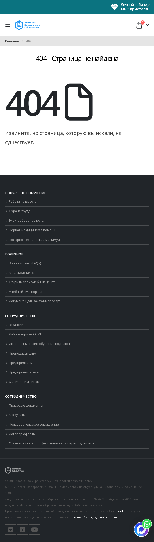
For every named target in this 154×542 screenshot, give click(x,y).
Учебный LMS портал (25, 292)
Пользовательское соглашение (34, 424)
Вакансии (16, 325)
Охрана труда (19, 211)
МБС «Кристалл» (21, 273)
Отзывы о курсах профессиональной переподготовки (51, 443)
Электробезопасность (26, 220)
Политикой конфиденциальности (93, 517)
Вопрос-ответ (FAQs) (25, 263)
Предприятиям (21, 363)
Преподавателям (22, 353)
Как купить (17, 415)
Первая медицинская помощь (32, 230)
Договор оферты (22, 434)
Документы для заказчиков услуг (34, 301)
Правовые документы (26, 405)
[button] (9, 25)
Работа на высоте (23, 201)
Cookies (121, 511)
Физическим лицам (24, 382)
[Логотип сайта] (27, 25)
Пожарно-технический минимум (34, 240)
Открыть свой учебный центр (32, 282)
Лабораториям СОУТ (25, 334)
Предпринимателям (25, 372)
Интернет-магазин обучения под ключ (39, 344)
